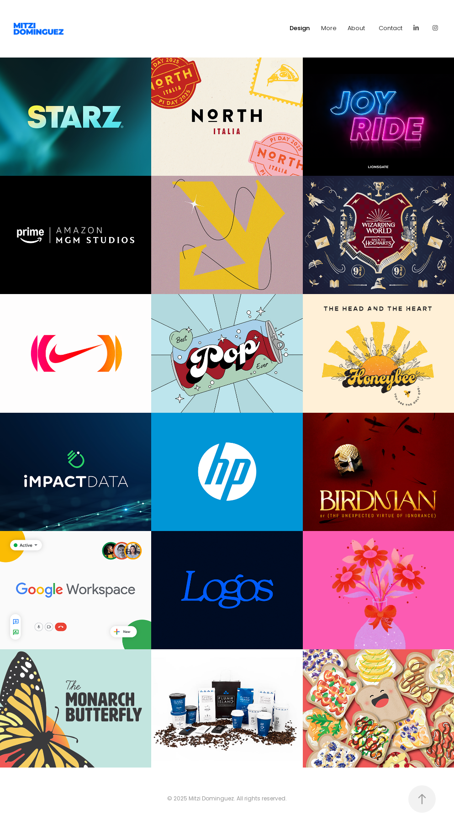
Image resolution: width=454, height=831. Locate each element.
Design (300, 29)
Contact (390, 28)
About (356, 28)
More (329, 28)
